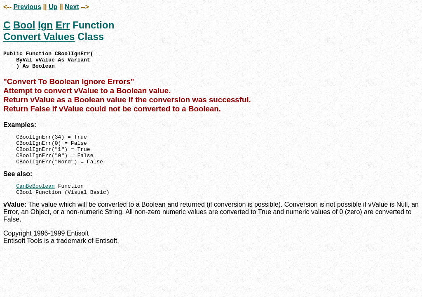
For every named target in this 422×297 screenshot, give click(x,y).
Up (53, 6)
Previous (27, 6)
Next (72, 6)
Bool (24, 25)
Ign (45, 25)
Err (63, 25)
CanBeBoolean (35, 196)
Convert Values (39, 36)
